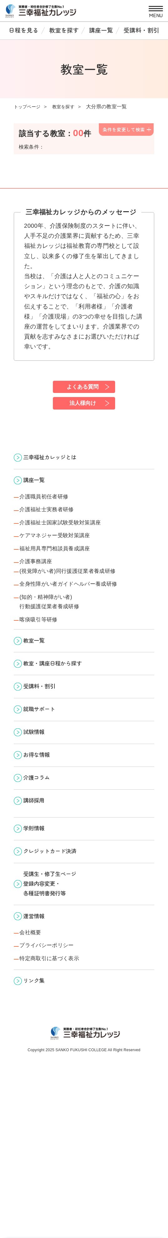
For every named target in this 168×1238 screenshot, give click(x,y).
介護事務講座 (41, 594)
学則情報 (38, 920)
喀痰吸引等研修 (44, 665)
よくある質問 (82, 388)
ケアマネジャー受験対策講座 (65, 562)
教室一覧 (38, 690)
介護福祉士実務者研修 (54, 530)
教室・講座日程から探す (61, 718)
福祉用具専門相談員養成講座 (64, 578)
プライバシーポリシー (55, 1063)
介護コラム (41, 859)
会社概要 (34, 1047)
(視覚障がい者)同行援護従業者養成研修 (80, 606)
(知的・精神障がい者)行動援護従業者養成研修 (57, 644)
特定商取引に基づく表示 (58, 1079)
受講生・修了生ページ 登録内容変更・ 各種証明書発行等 (58, 987)
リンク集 (38, 1105)
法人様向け (82, 408)
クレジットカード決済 (58, 948)
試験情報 (38, 803)
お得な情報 (41, 830)
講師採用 (38, 886)
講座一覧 (101, 30)
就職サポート (45, 774)
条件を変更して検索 (124, 129)
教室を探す (64, 30)
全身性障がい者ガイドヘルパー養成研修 (82, 622)
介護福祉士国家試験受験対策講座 (71, 546)
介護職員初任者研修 (51, 514)
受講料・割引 (141, 30)
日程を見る (23, 30)
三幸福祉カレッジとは (58, 466)
